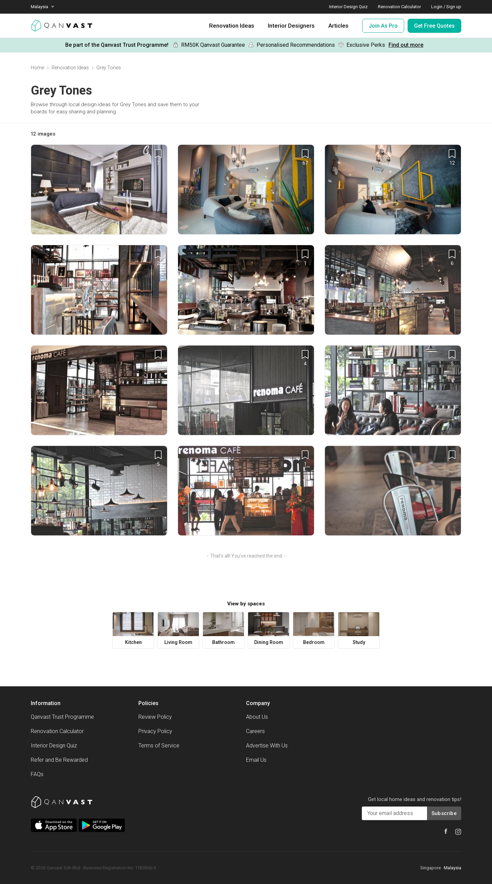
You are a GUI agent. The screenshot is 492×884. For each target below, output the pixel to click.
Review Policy (155, 717)
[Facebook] (446, 831)
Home (37, 67)
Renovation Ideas (231, 25)
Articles (338, 25)
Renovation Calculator (399, 6)
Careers (255, 731)
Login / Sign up (446, 6)
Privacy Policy (155, 731)
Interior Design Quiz (348, 6)
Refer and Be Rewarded (59, 760)
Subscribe (444, 813)
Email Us (256, 760)
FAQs (37, 774)
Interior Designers (291, 25)
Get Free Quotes (434, 26)
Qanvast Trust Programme (62, 717)
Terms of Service (158, 745)
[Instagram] (458, 832)
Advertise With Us (267, 745)
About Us (257, 717)
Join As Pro (383, 26)
